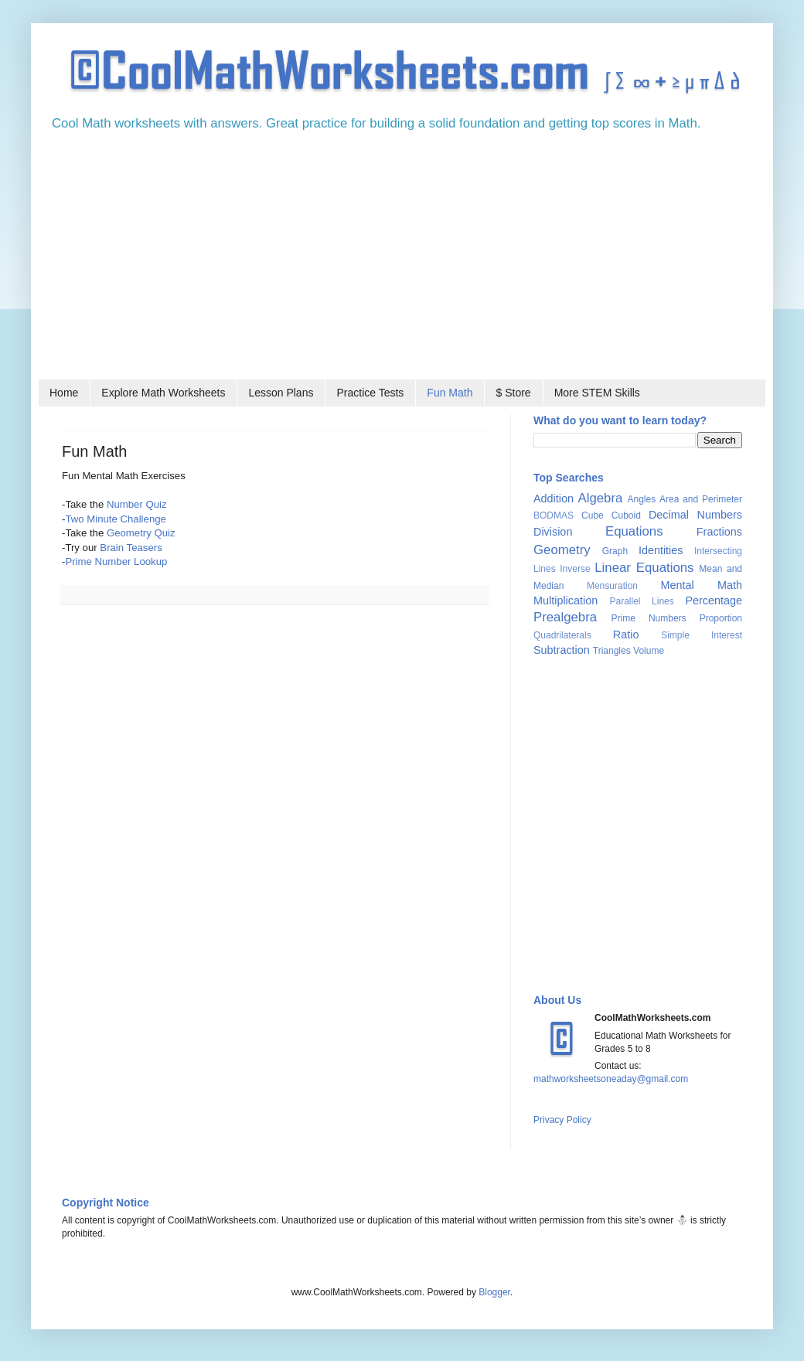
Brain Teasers (131, 547)
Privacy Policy (562, 1119)
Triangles (612, 650)
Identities (661, 550)
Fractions (719, 532)
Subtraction (561, 650)
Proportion (721, 618)
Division (552, 532)
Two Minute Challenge (115, 519)
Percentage (713, 600)
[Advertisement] (402, 260)
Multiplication (565, 600)
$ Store (513, 392)
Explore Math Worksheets (163, 392)
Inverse (575, 568)
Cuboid (626, 515)
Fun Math (449, 392)
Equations (634, 531)
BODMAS (553, 515)
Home (63, 392)
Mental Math (701, 585)
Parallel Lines (641, 601)
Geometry (562, 550)
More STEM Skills (597, 392)
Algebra (600, 498)
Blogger (494, 1292)
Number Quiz (137, 504)
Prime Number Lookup (116, 561)
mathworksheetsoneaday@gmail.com (610, 1078)
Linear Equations (643, 567)
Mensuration (612, 585)
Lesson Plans (280, 392)
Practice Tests (370, 392)
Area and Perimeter (700, 499)
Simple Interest (701, 635)
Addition (553, 498)
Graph (615, 551)
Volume (648, 650)
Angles (641, 499)
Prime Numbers (649, 618)
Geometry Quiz (141, 533)
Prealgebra (565, 617)
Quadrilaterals (562, 635)
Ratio (626, 634)
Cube (592, 515)
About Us (557, 1000)
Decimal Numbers (695, 515)
